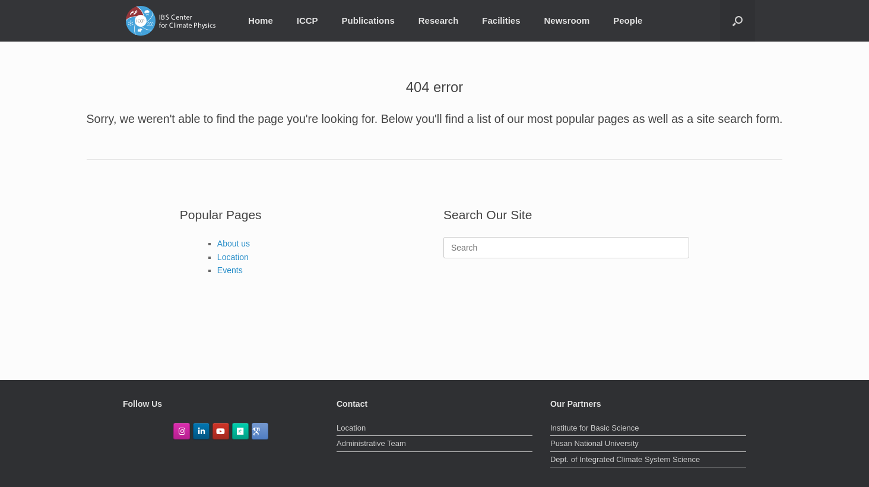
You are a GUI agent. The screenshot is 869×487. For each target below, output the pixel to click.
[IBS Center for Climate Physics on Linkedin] (201, 431)
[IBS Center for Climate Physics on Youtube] (221, 431)
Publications (368, 20)
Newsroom (567, 20)
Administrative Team (371, 443)
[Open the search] (737, 21)
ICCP (307, 20)
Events (230, 270)
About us (233, 243)
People (627, 20)
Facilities (501, 20)
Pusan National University (594, 443)
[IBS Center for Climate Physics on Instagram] (181, 431)
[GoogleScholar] (260, 431)
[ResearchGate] (240, 431)
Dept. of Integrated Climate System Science (625, 459)
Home (260, 20)
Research (438, 20)
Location (233, 257)
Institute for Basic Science (594, 427)
